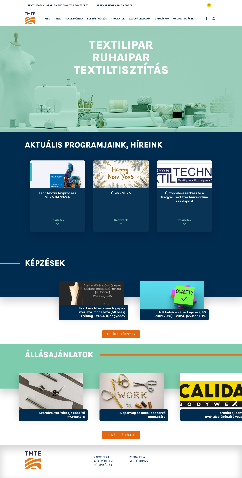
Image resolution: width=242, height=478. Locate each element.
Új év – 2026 (121, 193)
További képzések (121, 334)
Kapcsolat (101, 457)
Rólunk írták (103, 465)
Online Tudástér (184, 18)
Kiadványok (161, 18)
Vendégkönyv (138, 461)
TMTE (46, 18)
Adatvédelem (103, 461)
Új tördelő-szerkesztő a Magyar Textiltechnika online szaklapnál (184, 197)
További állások (121, 435)
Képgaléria (137, 457)
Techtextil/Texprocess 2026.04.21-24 (57, 195)
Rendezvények (74, 18)
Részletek (57, 220)
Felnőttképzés (97, 18)
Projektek (118, 18)
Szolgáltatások (139, 18)
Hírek (57, 18)
